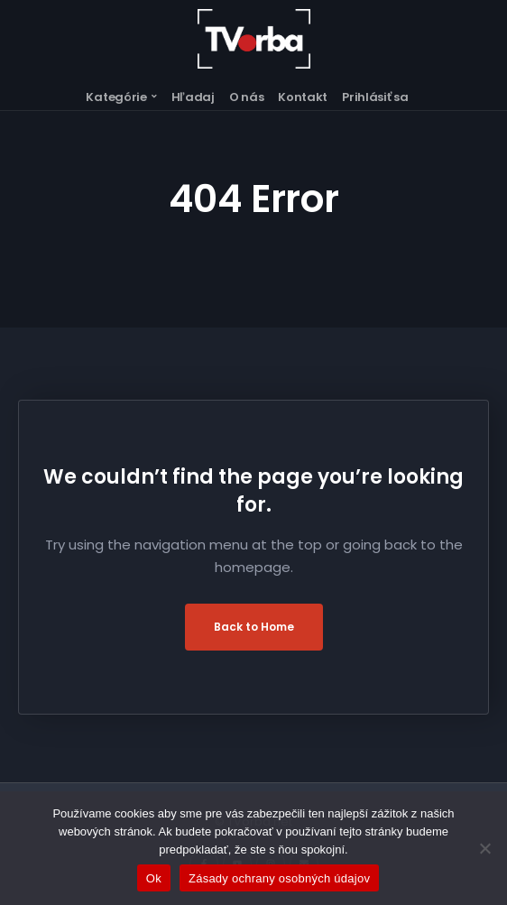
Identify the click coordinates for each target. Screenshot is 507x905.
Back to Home (254, 626)
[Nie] (484, 848)
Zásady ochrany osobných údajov (279, 878)
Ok (153, 878)
